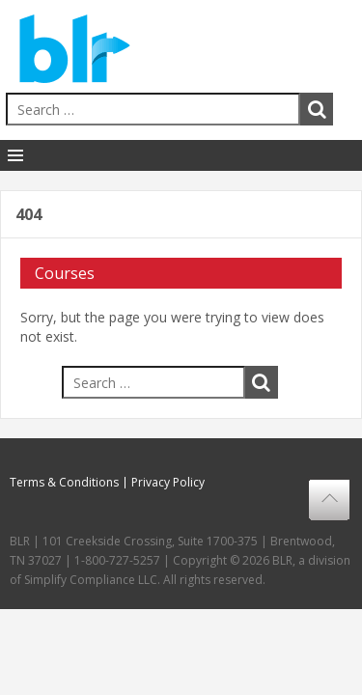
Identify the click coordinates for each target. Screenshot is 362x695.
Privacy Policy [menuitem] (168, 482)
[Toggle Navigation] (15, 155)
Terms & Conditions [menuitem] (64, 482)
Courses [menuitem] (65, 273)
